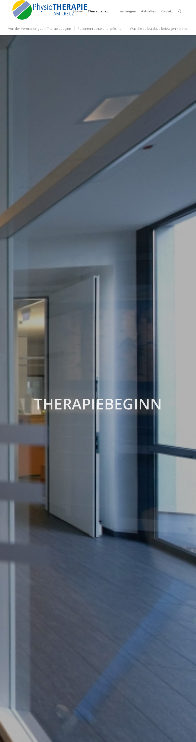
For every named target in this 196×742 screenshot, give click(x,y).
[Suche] (179, 11)
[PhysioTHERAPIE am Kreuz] (49, 11)
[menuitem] (78, 11)
